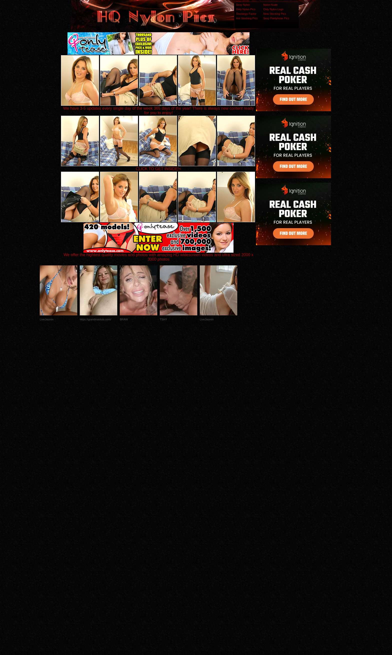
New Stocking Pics (274, 13)
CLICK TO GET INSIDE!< (158, 169)
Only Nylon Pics (246, 9)
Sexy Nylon (243, 4)
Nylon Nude (270, 4)
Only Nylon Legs (273, 9)
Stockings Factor (246, 13)
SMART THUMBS (205, 556)
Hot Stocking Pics (247, 18)
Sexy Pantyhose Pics (276, 18)
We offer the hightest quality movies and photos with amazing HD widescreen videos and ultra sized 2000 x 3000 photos (159, 255)
